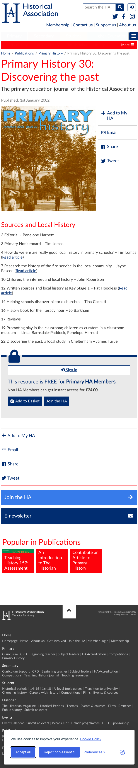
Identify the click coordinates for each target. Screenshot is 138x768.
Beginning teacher (42, 654)
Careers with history (43, 692)
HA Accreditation (94, 654)
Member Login (98, 641)
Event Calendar (13, 723)
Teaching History (47, 45)
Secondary (44, 36)
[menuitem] (14, 36)
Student (73, 36)
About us (127, 25)
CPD (23, 654)
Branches (124, 706)
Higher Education (109, 36)
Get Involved (56, 641)
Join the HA (56, 401)
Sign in (69, 370)
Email (109, 132)
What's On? (60, 723)
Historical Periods (51, 706)
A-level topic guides (68, 688)
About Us (38, 641)
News (24, 641)
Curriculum (10, 654)
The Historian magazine (19, 706)
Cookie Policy (90, 739)
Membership (58, 25)
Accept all (23, 752)
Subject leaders (68, 654)
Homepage (10, 641)
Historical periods (14, 688)
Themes (72, 706)
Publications (24, 53)
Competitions (118, 654)
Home (5, 53)
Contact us (83, 25)
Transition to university (101, 688)
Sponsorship (120, 723)
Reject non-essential (59, 752)
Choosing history (14, 692)
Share (109, 147)
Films (87, 692)
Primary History (15, 45)
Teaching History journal (41, 675)
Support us (106, 25)
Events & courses (105, 692)
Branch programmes (85, 723)
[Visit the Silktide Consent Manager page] (122, 752)
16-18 (46, 688)
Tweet (110, 161)
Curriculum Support (16, 671)
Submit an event (35, 710)
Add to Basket (24, 401)
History (99, 45)
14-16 (34, 688)
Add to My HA (114, 116)
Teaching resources (75, 675)
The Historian (76, 45)
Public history (12, 710)
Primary (14, 36)
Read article (12, 257)
